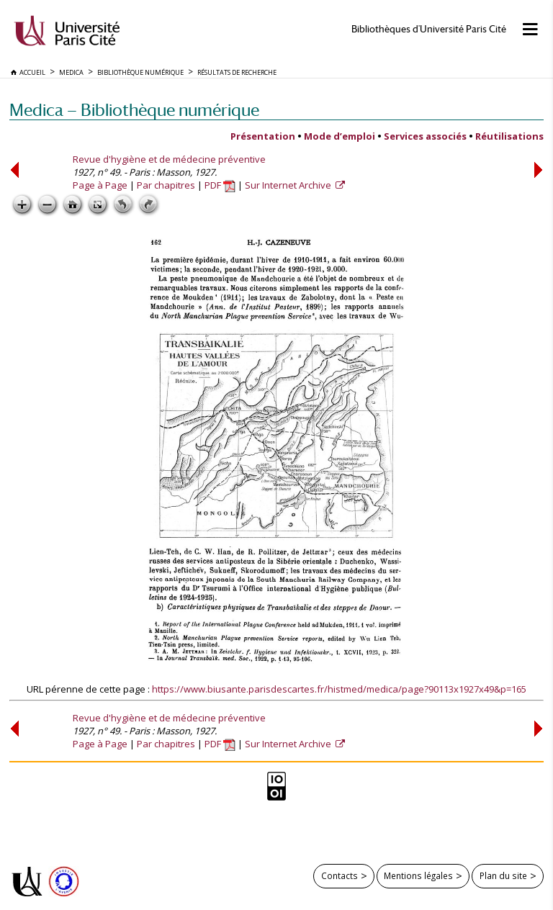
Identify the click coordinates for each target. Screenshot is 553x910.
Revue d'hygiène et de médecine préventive (169, 159)
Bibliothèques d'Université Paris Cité (428, 29)
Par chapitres (166, 185)
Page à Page (100, 185)
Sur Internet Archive (289, 185)
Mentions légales (418, 875)
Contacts (339, 875)
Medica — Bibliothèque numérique (134, 110)
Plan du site (503, 875)
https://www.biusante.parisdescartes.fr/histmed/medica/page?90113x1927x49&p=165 (339, 688)
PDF (219, 185)
